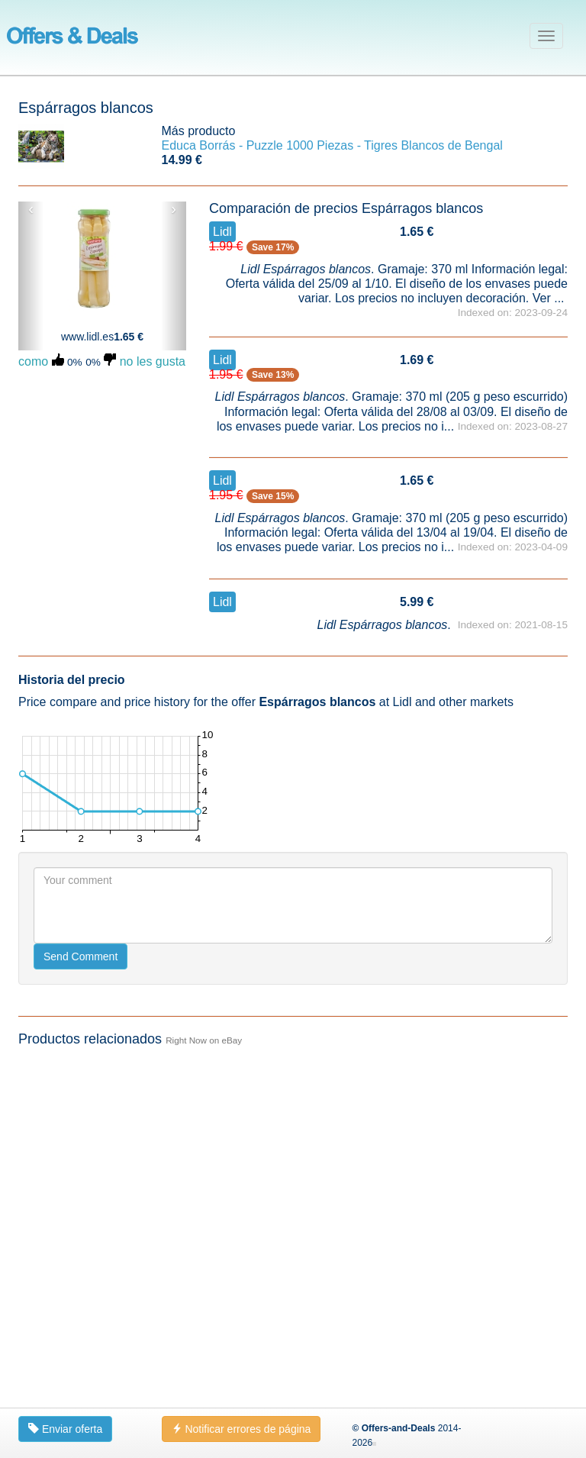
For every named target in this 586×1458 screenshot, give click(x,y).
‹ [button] (31, 209)
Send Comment (80, 1298)
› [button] (173, 209)
